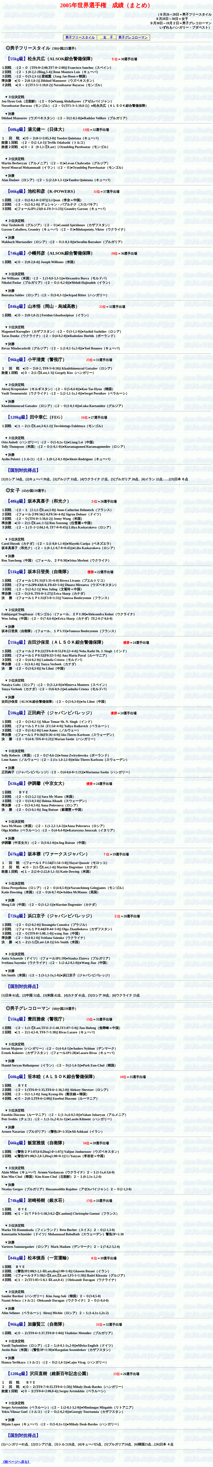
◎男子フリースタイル (25, 48)
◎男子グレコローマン (39, 1008)
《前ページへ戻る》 (16, 1462)
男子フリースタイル (80, 37)
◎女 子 (24, 490)
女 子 (108, 37)
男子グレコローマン (133, 37)
